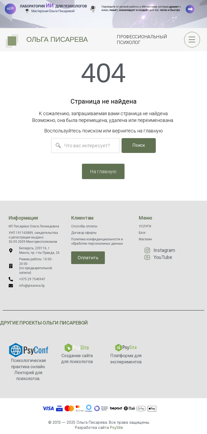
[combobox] (85, 145)
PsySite (116, 427)
